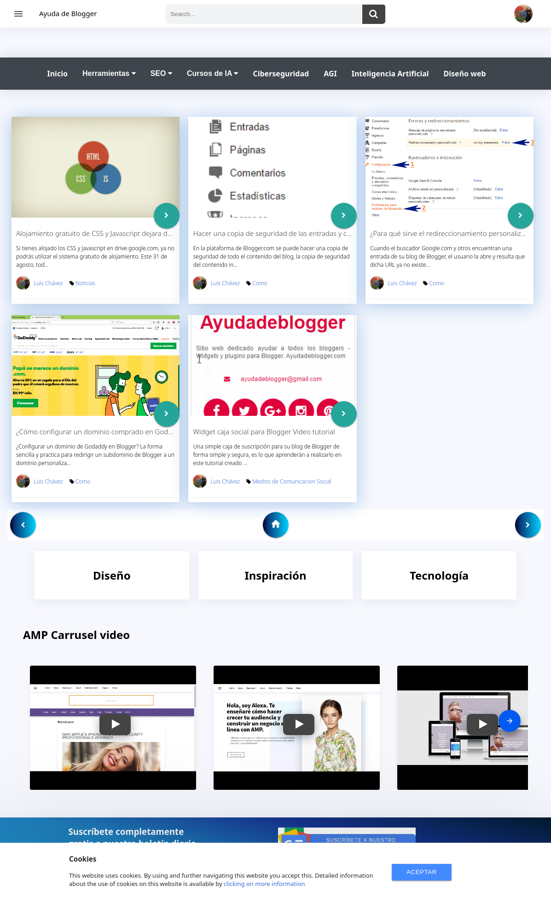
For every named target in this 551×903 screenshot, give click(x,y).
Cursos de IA (212, 73)
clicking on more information (264, 884)
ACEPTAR (421, 871)
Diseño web (465, 74)
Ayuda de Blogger (68, 13)
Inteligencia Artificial (390, 74)
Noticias (85, 283)
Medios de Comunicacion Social (291, 481)
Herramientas (109, 73)
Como (259, 283)
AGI (330, 74)
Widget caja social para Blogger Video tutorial (264, 431)
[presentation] (510, 721)
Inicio (57, 74)
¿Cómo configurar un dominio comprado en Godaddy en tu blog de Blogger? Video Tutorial (158, 431)
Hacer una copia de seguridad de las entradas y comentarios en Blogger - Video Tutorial (330, 233)
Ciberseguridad (281, 74)
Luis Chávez (48, 283)
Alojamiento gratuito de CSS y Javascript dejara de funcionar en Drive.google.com (142, 233)
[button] (115, 724)
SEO (161, 73)
